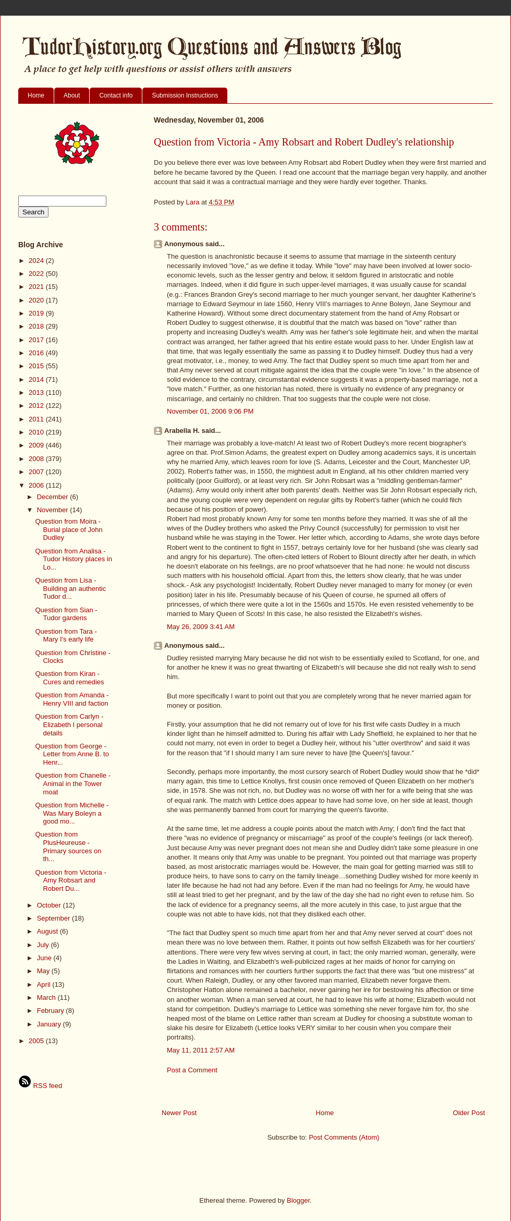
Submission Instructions (185, 95)
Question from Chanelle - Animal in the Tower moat (73, 783)
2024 (37, 260)
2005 (37, 1041)
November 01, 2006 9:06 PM (210, 411)
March (47, 997)
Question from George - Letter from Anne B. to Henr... (71, 754)
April (45, 984)
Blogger (298, 1200)
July (44, 945)
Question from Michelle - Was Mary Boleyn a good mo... (71, 813)
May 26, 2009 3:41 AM (201, 627)
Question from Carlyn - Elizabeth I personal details (69, 724)
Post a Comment (192, 1070)
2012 (37, 405)
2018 (37, 326)
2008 (37, 459)
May (44, 971)
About (72, 95)
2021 (37, 287)
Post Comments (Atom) (344, 1137)
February (51, 1010)
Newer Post (179, 1113)
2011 (37, 419)
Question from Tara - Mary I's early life (65, 635)
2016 (37, 353)
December (53, 497)
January (50, 1024)
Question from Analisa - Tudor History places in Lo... (73, 559)
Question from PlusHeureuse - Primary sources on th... (68, 846)
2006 (37, 485)
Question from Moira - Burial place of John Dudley (68, 529)
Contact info (115, 95)
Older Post (469, 1113)
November (53, 510)
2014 (37, 379)
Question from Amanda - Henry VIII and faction (71, 699)
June (45, 958)
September (54, 918)
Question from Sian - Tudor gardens (66, 614)
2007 (37, 472)
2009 (37, 445)
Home (36, 95)
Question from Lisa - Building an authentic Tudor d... (70, 588)
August (48, 931)
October (50, 905)
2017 (37, 340)
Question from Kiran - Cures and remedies (69, 678)
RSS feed (40, 1086)
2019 (37, 313)
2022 (37, 273)
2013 (37, 392)
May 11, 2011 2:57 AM (201, 1050)
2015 (37, 366)
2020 (37, 300)
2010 (37, 432)
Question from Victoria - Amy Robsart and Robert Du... (70, 880)
